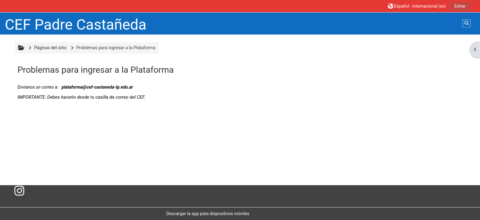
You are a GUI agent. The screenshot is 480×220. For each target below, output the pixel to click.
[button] (417, 6)
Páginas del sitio (50, 47)
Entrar (460, 6)
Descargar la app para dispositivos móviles (207, 213)
